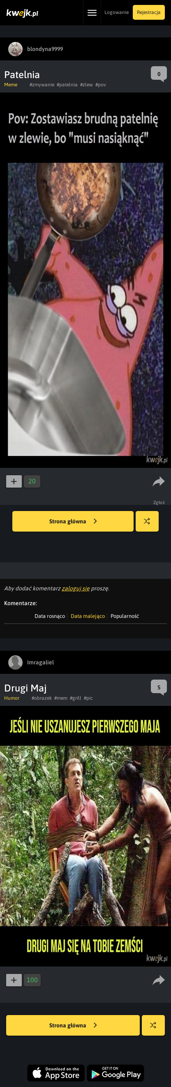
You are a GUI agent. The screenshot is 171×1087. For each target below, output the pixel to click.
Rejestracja (149, 12)
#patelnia (67, 85)
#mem (60, 698)
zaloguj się (76, 588)
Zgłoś (159, 502)
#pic (88, 698)
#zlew (86, 85)
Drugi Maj (25, 688)
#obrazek (42, 698)
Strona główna (73, 521)
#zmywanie (42, 85)
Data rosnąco (50, 616)
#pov (100, 85)
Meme (10, 85)
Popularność (125, 616)
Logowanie (116, 12)
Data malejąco (88, 616)
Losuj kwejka (150, 525)
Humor (11, 698)
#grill (75, 698)
